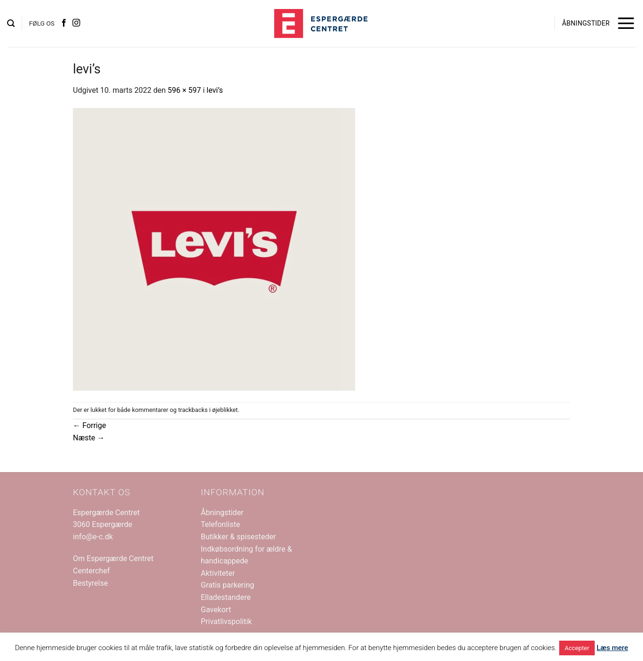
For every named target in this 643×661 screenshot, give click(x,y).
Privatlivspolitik (226, 621)
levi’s (214, 90)
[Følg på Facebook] (64, 23)
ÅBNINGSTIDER (586, 23)
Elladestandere (225, 597)
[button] (11, 23)
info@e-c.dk (93, 536)
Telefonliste (220, 524)
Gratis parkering (227, 585)
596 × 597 (184, 90)
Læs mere (612, 647)
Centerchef (91, 570)
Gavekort (216, 609)
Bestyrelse (90, 583)
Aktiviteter (218, 573)
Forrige (89, 425)
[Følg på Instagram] (76, 23)
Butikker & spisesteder (238, 536)
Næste (89, 437)
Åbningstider (222, 512)
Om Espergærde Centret (113, 558)
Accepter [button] (577, 648)
